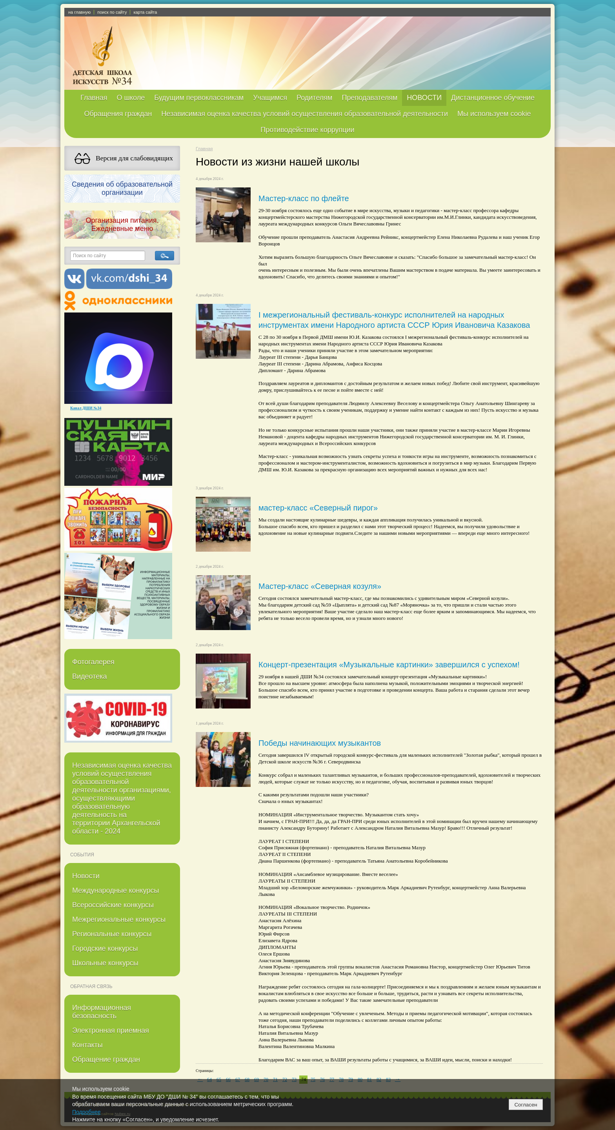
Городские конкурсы (105, 948)
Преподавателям (369, 98)
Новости (86, 876)
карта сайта (145, 12)
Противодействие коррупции (307, 130)
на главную (79, 12)
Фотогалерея (93, 662)
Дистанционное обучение (493, 98)
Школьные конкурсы (105, 963)
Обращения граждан (118, 114)
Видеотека (89, 676)
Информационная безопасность (101, 1012)
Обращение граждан (106, 1059)
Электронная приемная (110, 1030)
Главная (93, 98)
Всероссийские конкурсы (113, 905)
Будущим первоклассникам (199, 98)
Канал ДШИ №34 (85, 408)
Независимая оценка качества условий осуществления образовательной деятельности (304, 114)
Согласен (525, 1105)
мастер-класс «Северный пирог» (318, 507)
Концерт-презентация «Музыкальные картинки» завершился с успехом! (389, 664)
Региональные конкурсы (111, 934)
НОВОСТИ (424, 98)
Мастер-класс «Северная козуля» (319, 586)
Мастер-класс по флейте (303, 198)
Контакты (87, 1045)
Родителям (314, 98)
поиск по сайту (112, 12)
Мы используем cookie (494, 114)
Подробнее (86, 1112)
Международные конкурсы (115, 890)
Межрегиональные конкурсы (119, 919)
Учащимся (270, 98)
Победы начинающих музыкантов (319, 743)
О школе (131, 98)
